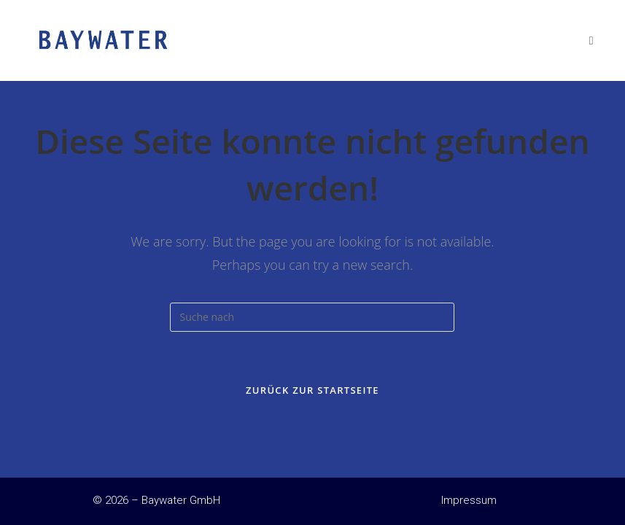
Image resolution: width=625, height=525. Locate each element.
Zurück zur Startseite (312, 390)
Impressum (469, 500)
